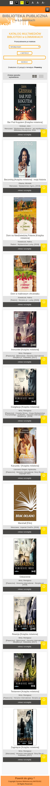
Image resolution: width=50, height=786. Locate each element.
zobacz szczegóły (24, 135)
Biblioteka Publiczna (25, 16)
